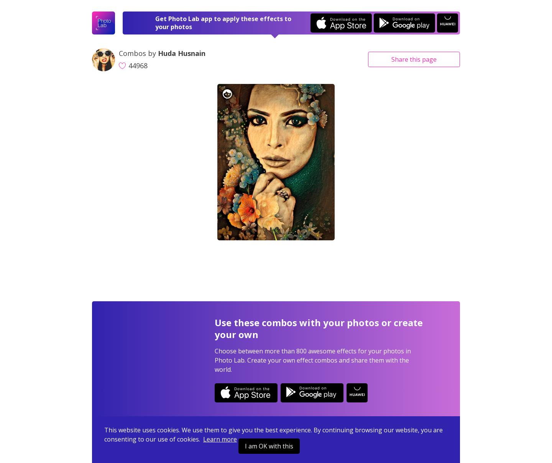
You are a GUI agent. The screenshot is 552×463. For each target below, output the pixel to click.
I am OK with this (269, 446)
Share (414, 59)
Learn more (220, 439)
